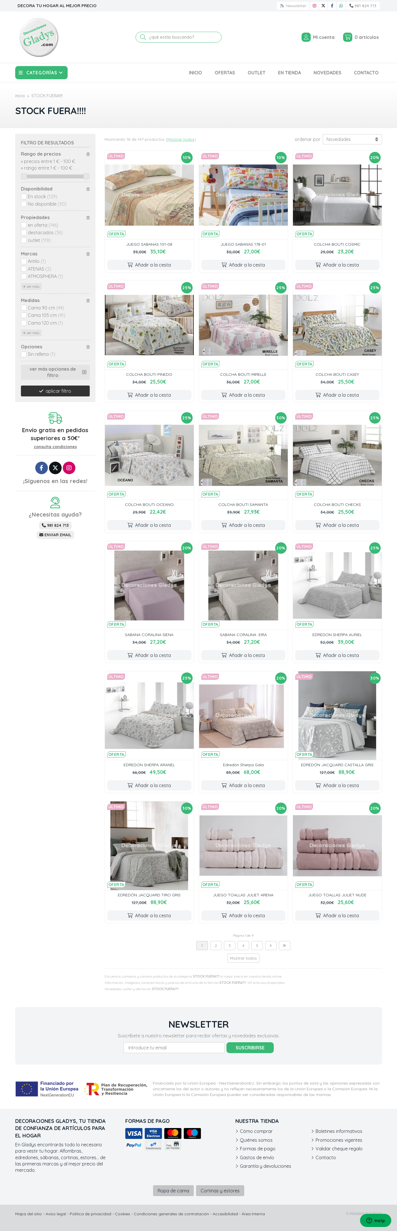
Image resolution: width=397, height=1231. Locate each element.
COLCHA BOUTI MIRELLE (243, 374)
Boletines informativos (339, 1131)
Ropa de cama (173, 1191)
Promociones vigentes (339, 1140)
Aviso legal (56, 1213)
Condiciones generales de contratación (171, 1213)
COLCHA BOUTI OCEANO (149, 504)
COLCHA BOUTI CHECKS (337, 504)
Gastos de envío (257, 1157)
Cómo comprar (256, 1131)
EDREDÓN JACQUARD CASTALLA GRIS (337, 764)
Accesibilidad (225, 1213)
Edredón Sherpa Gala (243, 764)
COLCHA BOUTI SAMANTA (243, 504)
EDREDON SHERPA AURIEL (337, 634)
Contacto (326, 1157)
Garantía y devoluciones (265, 1166)
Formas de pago (257, 1148)
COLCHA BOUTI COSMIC (337, 244)
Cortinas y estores (220, 1191)
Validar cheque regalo (339, 1148)
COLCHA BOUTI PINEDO (149, 374)
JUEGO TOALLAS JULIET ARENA (243, 895)
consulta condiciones (55, 446)
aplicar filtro (58, 391)
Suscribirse (250, 1048)
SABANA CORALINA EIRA (243, 634)
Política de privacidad (90, 1213)
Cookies (122, 1213)
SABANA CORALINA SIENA (149, 634)
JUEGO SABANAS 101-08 (149, 244)
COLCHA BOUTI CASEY (337, 374)
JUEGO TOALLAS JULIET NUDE (337, 895)
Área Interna (253, 1213)
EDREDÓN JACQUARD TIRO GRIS (149, 895)
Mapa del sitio (28, 1213)
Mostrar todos (180, 139)
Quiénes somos (256, 1140)
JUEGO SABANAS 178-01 (243, 244)
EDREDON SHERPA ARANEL (149, 764)
